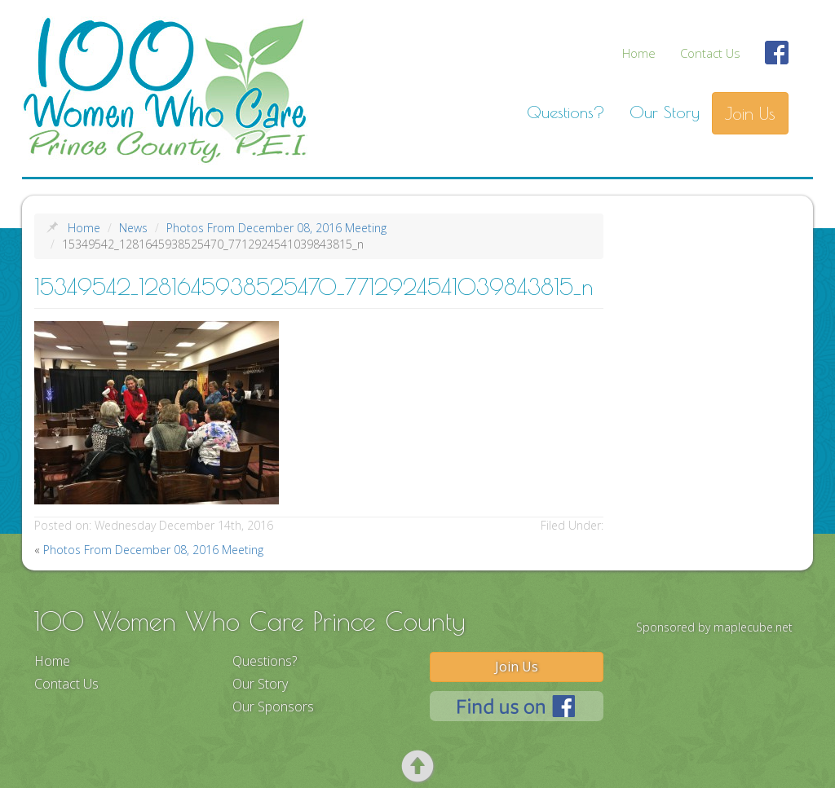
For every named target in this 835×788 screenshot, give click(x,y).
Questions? (566, 112)
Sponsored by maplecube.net (714, 627)
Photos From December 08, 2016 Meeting (276, 228)
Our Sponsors (273, 706)
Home (639, 53)
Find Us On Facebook (777, 62)
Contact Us (710, 53)
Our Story (665, 112)
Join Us (750, 113)
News (133, 228)
